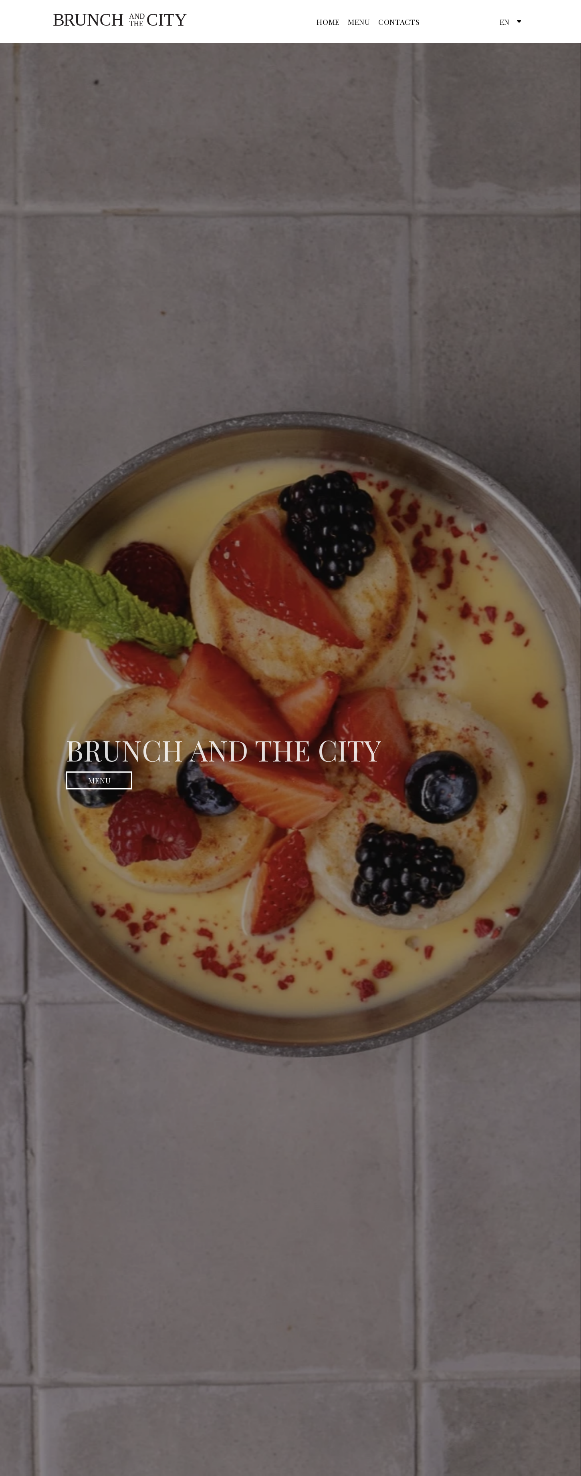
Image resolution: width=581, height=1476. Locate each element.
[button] (508, 21)
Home (328, 21)
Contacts (399, 21)
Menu (359, 21)
